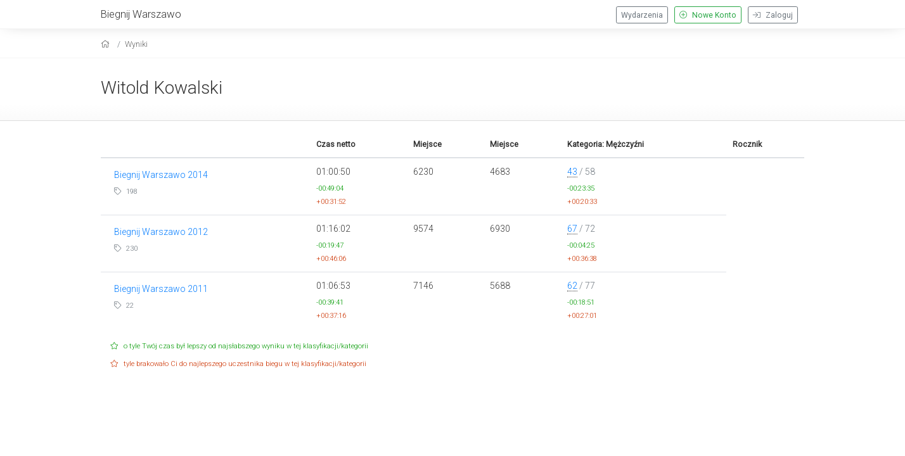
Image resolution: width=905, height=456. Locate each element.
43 (572, 172)
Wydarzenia (642, 15)
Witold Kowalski (161, 87)
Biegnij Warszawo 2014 (161, 175)
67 (572, 229)
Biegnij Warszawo (141, 14)
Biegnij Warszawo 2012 (161, 232)
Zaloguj (773, 15)
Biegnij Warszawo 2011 (161, 289)
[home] (107, 44)
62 (572, 286)
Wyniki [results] (136, 44)
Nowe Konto (707, 15)
